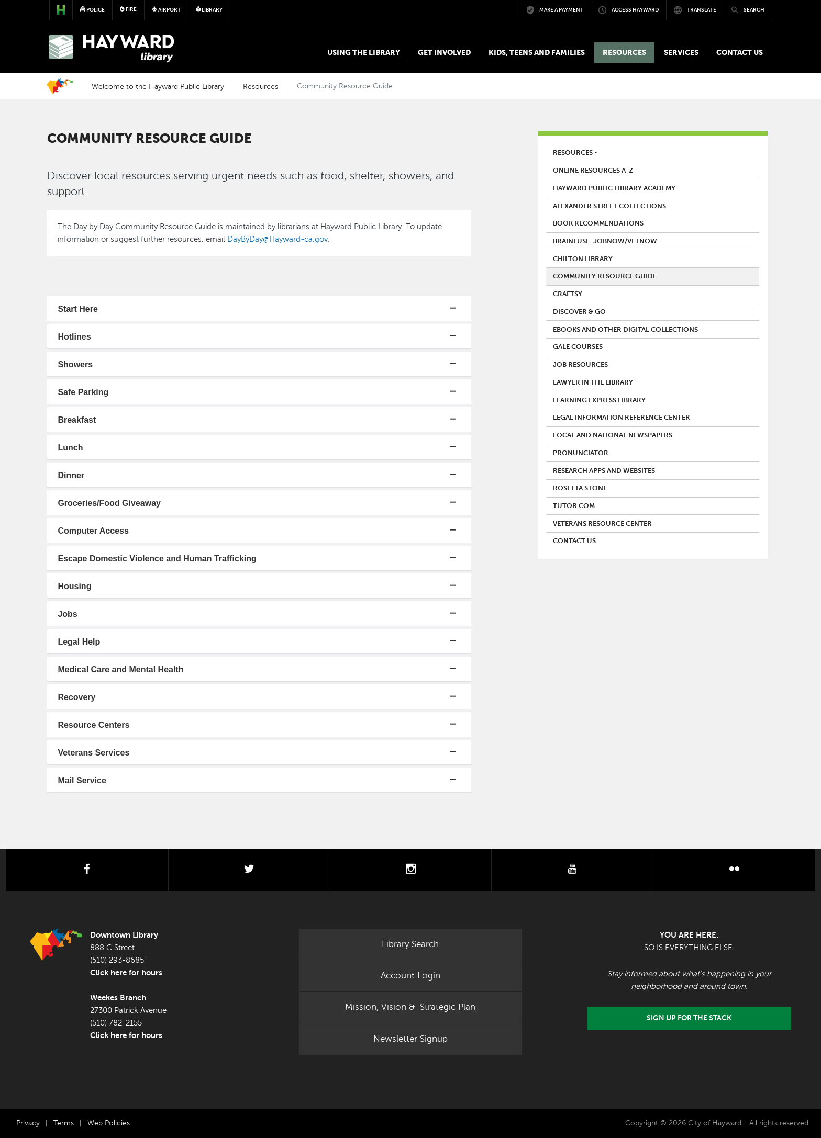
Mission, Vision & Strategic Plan (410, 1007)
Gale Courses (578, 347)
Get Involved (444, 52)
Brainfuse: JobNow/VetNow (605, 241)
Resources (624, 52)
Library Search (410, 944)
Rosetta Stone (580, 488)
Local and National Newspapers (612, 435)
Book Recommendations (598, 223)
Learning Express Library (599, 400)
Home (60, 86)
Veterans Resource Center (602, 523)
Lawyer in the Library (593, 382)
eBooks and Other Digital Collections (625, 329)
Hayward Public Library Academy (614, 188)
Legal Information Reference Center (621, 417)
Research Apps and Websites (604, 471)
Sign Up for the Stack (689, 1018)
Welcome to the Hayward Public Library (158, 86)
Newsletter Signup (410, 1039)
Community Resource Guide (605, 276)
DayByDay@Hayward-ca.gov (277, 239)
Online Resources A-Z (593, 170)
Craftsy (567, 294)
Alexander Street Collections (609, 206)
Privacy (28, 1123)
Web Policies (108, 1123)
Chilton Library (583, 259)
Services (681, 52)
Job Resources (580, 364)
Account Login (410, 976)
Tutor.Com (574, 506)
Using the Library (363, 52)
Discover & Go (579, 312)
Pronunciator (580, 453)
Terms (63, 1123)
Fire (128, 9)
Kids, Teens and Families (537, 52)
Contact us (739, 52)
